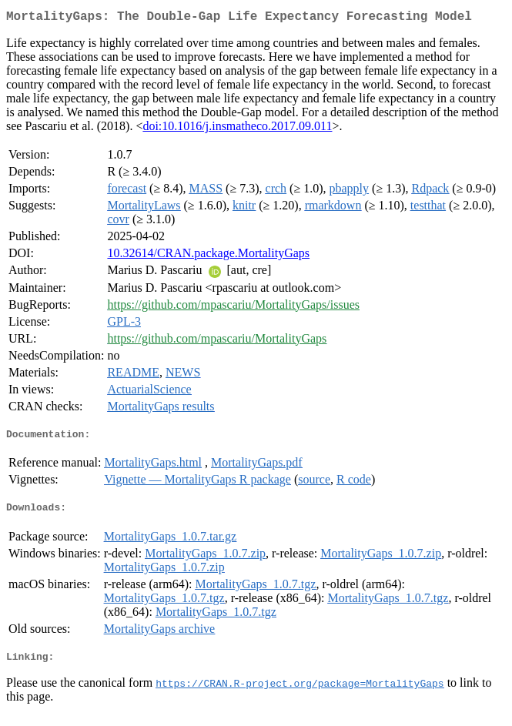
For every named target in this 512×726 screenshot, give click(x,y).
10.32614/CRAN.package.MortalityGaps (208, 256)
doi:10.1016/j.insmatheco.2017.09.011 (237, 128)
